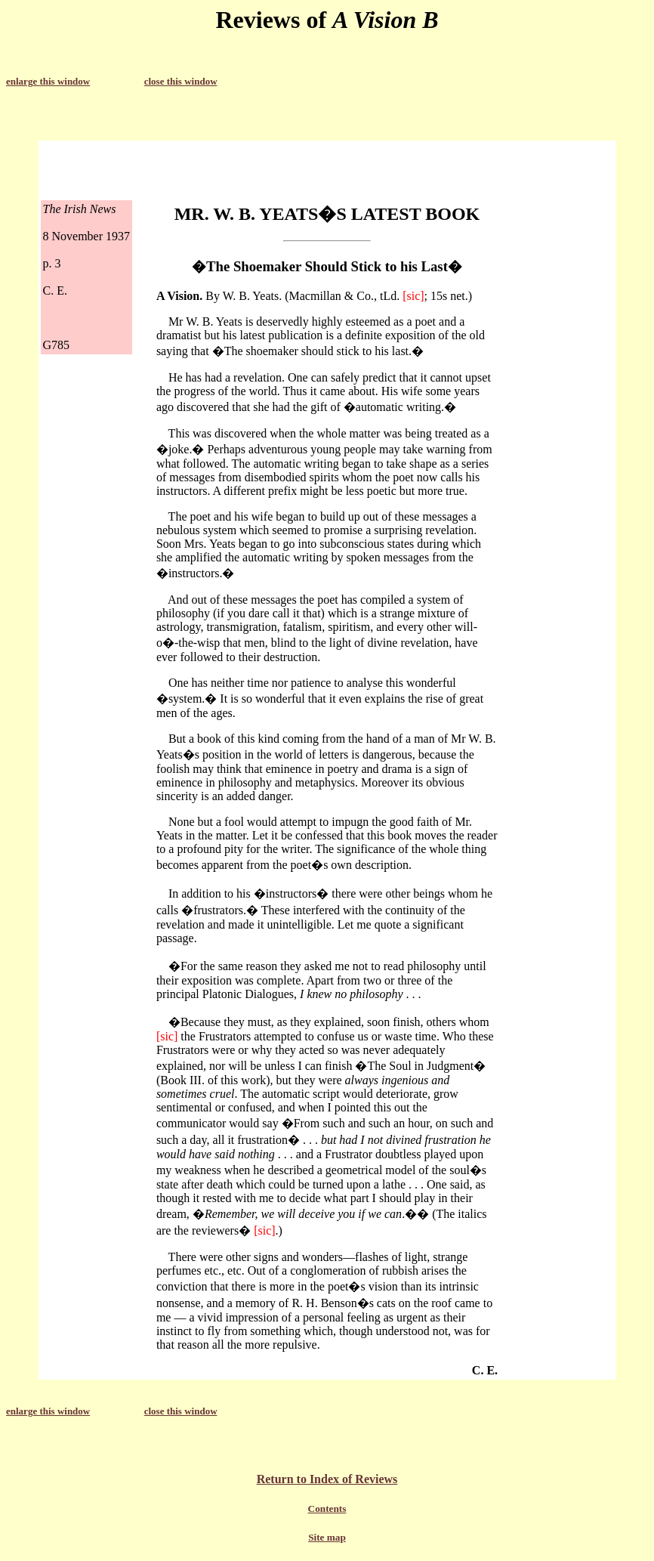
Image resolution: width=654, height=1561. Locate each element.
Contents (327, 1508)
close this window (180, 81)
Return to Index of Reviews (327, 1479)
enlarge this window (48, 81)
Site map (327, 1537)
